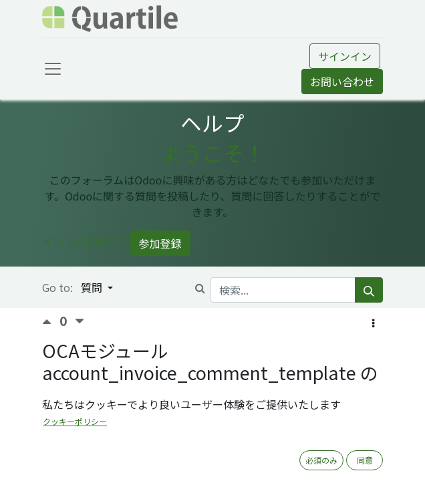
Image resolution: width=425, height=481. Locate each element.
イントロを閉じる (85, 241)
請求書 (220, 424)
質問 (93, 287)
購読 (198, 458)
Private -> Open (299, 424)
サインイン (345, 56)
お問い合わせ (342, 81)
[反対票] (79, 321)
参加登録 (160, 243)
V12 (249, 424)
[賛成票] (50, 321)
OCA (351, 424)
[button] (373, 322)
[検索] (369, 290)
